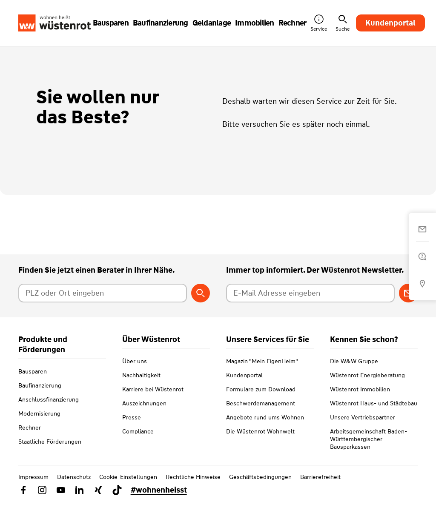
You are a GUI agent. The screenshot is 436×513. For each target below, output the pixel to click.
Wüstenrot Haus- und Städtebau (373, 413)
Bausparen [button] (111, 23)
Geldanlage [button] (211, 23)
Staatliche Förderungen (49, 441)
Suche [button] (343, 23)
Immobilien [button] (254, 23)
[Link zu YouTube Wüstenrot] (61, 500)
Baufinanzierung (39, 385)
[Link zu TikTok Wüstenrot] (117, 500)
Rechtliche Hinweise (193, 487)
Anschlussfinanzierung (48, 399)
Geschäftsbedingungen (260, 487)
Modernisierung (39, 413)
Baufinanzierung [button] (160, 23)
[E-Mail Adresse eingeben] (310, 293)
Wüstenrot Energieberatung (367, 385)
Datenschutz (74, 487)
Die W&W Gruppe (354, 371)
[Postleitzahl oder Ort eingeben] (102, 293)
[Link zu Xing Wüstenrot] (98, 500)
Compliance (138, 441)
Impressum (33, 487)
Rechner (29, 427)
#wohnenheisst (159, 500)
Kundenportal (390, 23)
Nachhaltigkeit (141, 385)
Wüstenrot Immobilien (360, 399)
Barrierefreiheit (320, 487)
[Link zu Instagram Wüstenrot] (42, 500)
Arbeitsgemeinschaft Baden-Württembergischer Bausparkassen (368, 449)
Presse (131, 427)
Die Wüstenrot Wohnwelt (260, 441)
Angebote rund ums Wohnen (265, 427)
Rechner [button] (292, 23)
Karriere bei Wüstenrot (153, 399)
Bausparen (32, 371)
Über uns (134, 371)
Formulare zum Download (260, 399)
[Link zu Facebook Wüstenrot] (23, 500)
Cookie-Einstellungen (128, 487)
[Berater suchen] (200, 293)
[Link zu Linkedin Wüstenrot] (79, 500)
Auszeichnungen (144, 413)
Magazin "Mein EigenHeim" (262, 371)
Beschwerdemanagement (260, 413)
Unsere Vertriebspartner (362, 427)
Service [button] (318, 23)
